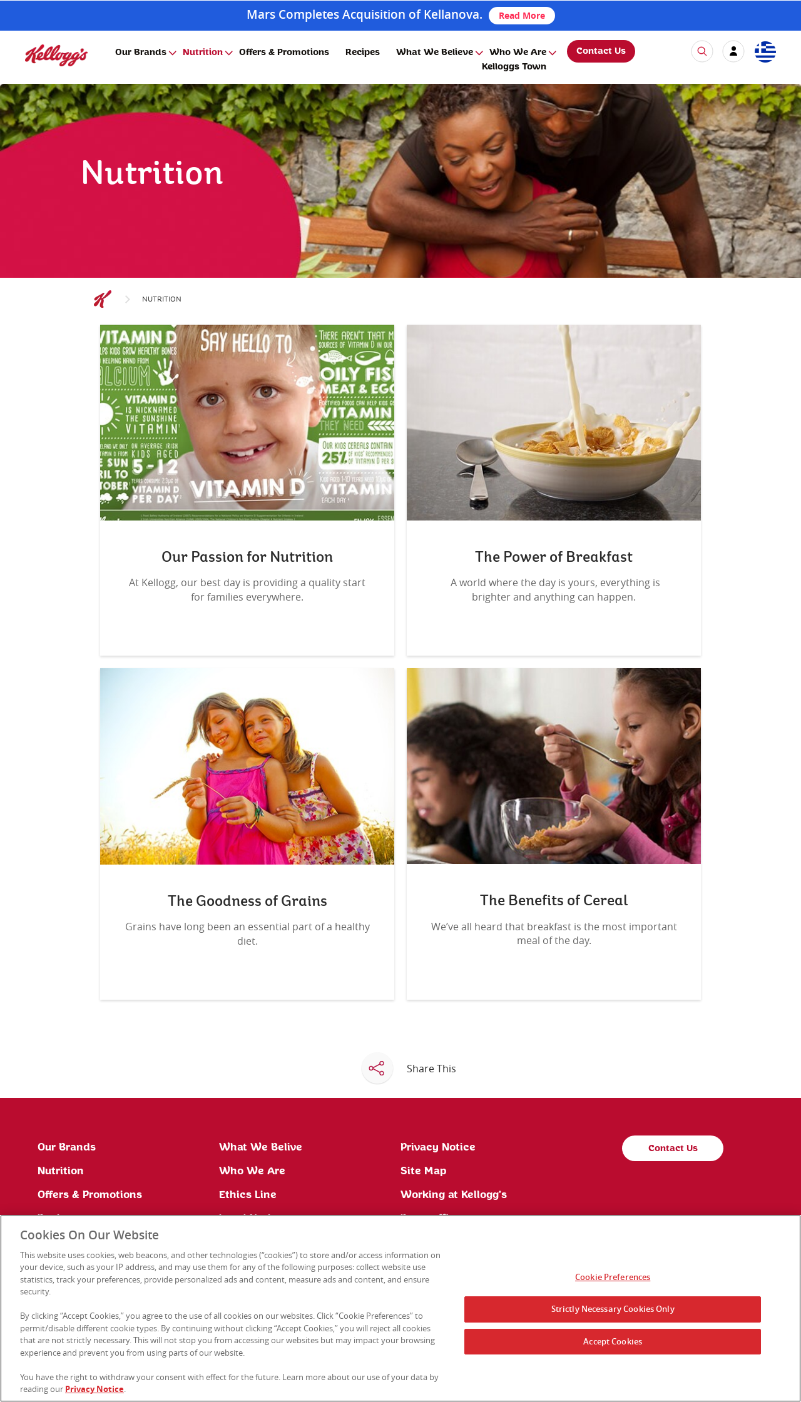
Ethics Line (248, 1195)
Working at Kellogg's (453, 1195)
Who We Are (517, 52)
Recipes (362, 52)
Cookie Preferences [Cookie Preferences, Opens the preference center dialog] (612, 1277)
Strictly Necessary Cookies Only (613, 1308)
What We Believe (434, 52)
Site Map (423, 1171)
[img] (56, 55)
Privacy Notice (438, 1147)
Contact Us (601, 51)
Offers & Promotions (284, 52)
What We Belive (260, 1147)
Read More (522, 15)
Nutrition (203, 52)
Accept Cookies (612, 1341)
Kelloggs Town (514, 67)
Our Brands (140, 52)
